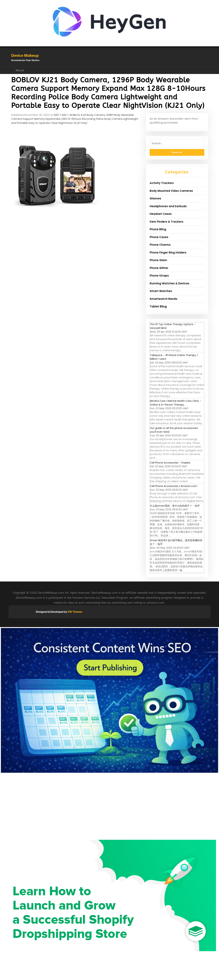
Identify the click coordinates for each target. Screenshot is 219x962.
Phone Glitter (159, 268)
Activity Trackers (162, 183)
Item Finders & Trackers (166, 222)
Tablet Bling (158, 306)
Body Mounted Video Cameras (171, 191)
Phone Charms (160, 245)
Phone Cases (159, 237)
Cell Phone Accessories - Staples (170, 462)
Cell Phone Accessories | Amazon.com (173, 486)
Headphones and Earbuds (168, 206)
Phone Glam (158, 260)
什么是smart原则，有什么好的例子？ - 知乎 (175, 506)
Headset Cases (161, 214)
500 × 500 (60, 115)
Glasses (155, 198)
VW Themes (74, 611)
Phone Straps (159, 275)
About (20, 70)
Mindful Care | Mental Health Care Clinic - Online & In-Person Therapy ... (175, 402)
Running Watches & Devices (169, 283)
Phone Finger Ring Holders (168, 252)
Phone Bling (158, 229)
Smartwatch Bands (163, 299)
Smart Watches (161, 291)
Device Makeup (25, 55)
